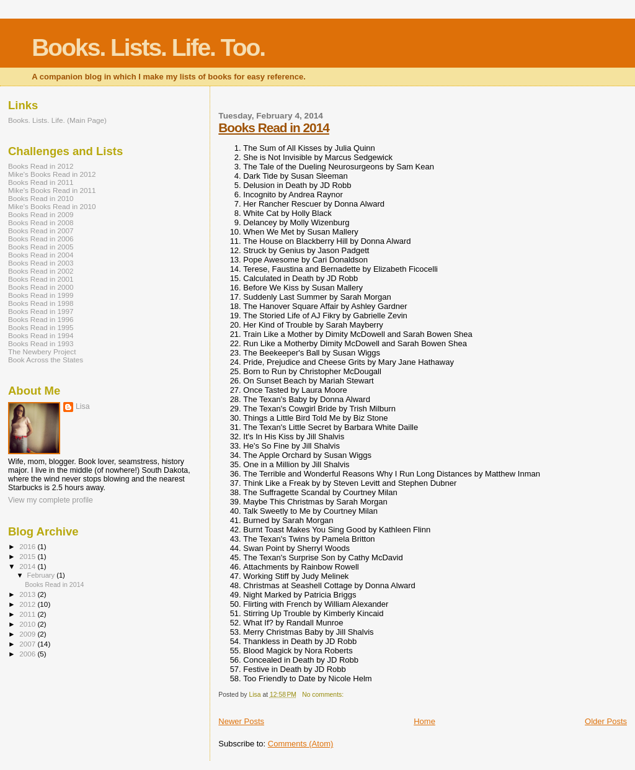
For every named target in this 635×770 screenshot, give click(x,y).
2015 (28, 556)
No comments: (323, 694)
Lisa (83, 406)
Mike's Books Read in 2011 (52, 190)
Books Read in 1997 (41, 311)
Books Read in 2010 (41, 198)
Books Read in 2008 (41, 222)
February (42, 575)
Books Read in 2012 (41, 166)
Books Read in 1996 (41, 319)
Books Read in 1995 (41, 327)
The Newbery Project (42, 351)
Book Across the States (45, 360)
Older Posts (606, 721)
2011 (28, 614)
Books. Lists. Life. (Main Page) (57, 120)
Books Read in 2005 (41, 247)
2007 (28, 644)
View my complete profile (50, 500)
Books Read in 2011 (41, 182)
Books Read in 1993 (41, 343)
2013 (28, 594)
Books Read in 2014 (273, 127)
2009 (28, 634)
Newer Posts (241, 721)
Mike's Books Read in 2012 (52, 174)
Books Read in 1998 (41, 303)
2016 (28, 546)
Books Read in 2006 (41, 239)
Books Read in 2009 (41, 214)
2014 (28, 566)
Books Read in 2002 (41, 271)
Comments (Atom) (300, 743)
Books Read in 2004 (41, 255)
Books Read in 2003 (41, 263)
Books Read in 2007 (41, 230)
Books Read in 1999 (41, 295)
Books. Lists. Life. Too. (148, 47)
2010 (28, 624)
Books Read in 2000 (41, 287)
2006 (28, 654)
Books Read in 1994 (41, 335)
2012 (28, 604)
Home (424, 721)
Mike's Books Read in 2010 (52, 206)
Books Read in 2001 (41, 279)
